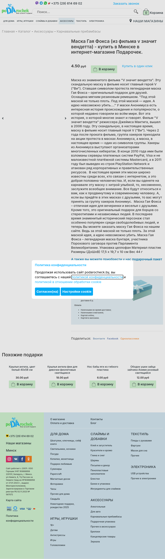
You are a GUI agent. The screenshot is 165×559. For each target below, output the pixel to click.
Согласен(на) (47, 292)
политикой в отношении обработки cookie (68, 282)
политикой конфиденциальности (97, 277)
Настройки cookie (76, 292)
